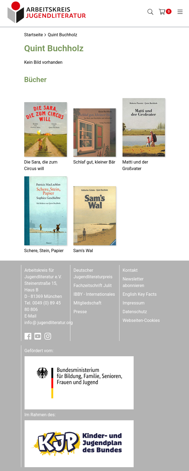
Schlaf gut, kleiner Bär (94, 162)
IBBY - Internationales (94, 294)
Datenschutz (135, 311)
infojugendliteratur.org (49, 322)
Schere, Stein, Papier (44, 250)
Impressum (134, 303)
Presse (80, 311)
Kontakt (130, 270)
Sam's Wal (83, 250)
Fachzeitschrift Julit (93, 285)
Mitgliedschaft (87, 303)
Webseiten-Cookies (141, 320)
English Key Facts (140, 294)
